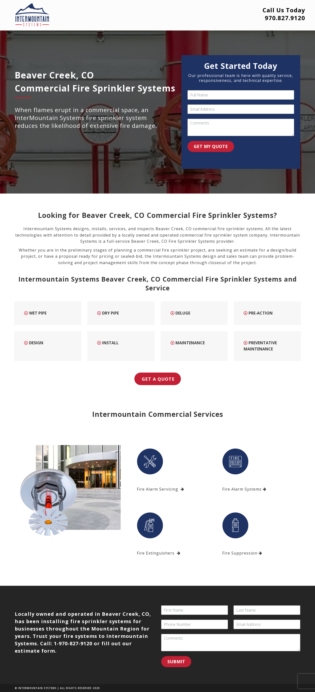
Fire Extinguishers (159, 553)
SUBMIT (176, 661)
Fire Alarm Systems (244, 489)
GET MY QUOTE (211, 146)
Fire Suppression (242, 553)
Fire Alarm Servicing (160, 489)
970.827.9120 (285, 18)
